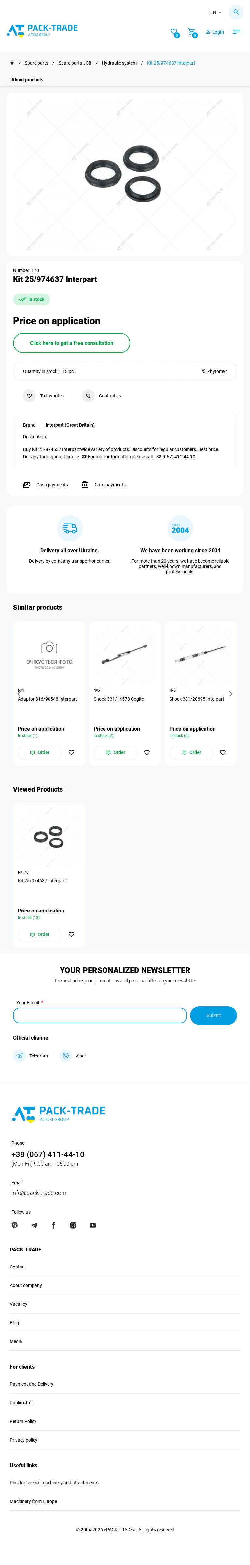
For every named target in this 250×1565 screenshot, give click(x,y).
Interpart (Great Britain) (70, 425)
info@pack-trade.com (38, 1192)
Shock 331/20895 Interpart (196, 699)
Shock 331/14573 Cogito (119, 699)
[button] (20, 693)
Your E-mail (27, 1002)
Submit (213, 1015)
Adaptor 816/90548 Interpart (47, 699)
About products (27, 79)
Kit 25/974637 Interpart (42, 880)
